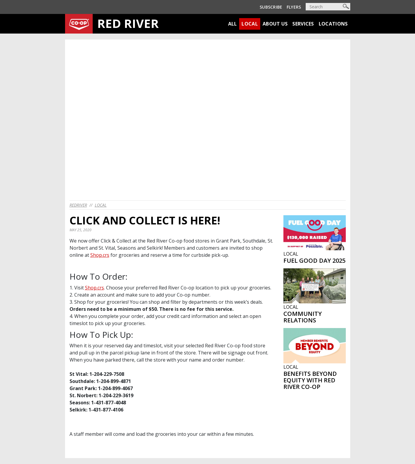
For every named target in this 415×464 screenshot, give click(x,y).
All (232, 23)
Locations (333, 23)
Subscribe (271, 7)
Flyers (294, 7)
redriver (78, 205)
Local (250, 23)
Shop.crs (99, 255)
